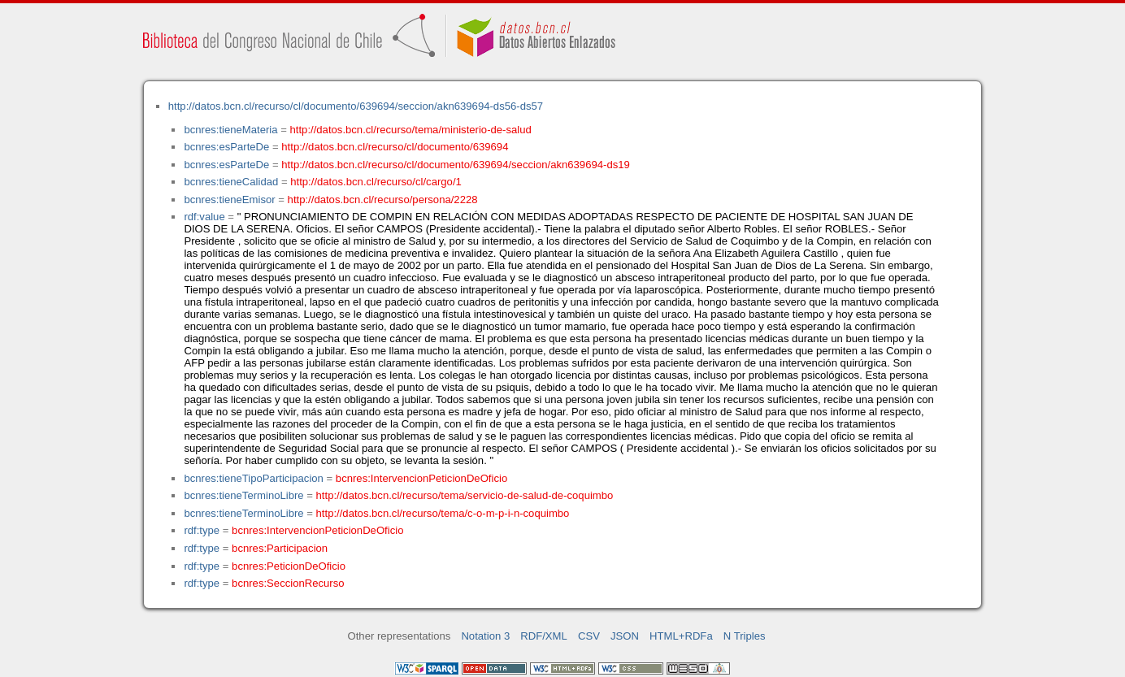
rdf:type (201, 530)
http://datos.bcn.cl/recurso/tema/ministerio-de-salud (411, 130)
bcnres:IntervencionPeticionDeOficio (421, 478)
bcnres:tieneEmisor (229, 199)
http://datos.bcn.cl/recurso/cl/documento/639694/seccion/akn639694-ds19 (455, 164)
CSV (589, 636)
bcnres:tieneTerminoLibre (243, 495)
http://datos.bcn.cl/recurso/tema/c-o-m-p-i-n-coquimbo (443, 513)
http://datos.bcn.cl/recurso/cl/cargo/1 (376, 182)
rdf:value (204, 216)
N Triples (744, 636)
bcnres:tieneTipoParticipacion (253, 478)
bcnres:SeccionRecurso (288, 583)
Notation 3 (485, 636)
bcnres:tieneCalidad (231, 182)
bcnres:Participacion (280, 548)
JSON (624, 636)
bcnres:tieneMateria (230, 130)
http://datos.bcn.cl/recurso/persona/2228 (383, 199)
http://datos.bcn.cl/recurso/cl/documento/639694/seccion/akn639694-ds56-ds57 (355, 106)
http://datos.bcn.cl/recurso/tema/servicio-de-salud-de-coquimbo (465, 495)
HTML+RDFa (681, 636)
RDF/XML (543, 636)
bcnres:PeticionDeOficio (288, 566)
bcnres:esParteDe (226, 147)
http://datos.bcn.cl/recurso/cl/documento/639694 (394, 147)
